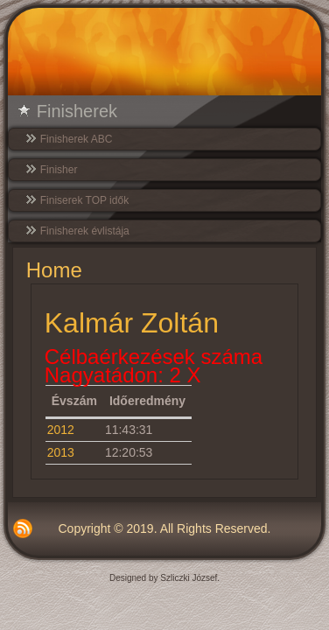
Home (54, 270)
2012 (60, 430)
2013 (60, 452)
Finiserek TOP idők (84, 200)
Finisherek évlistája (85, 231)
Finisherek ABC (76, 139)
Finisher (59, 170)
